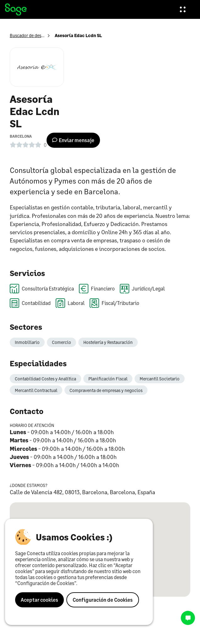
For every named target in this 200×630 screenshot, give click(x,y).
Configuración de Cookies (103, 600)
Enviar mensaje (73, 140)
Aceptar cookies (39, 600)
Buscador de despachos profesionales (46, 35)
